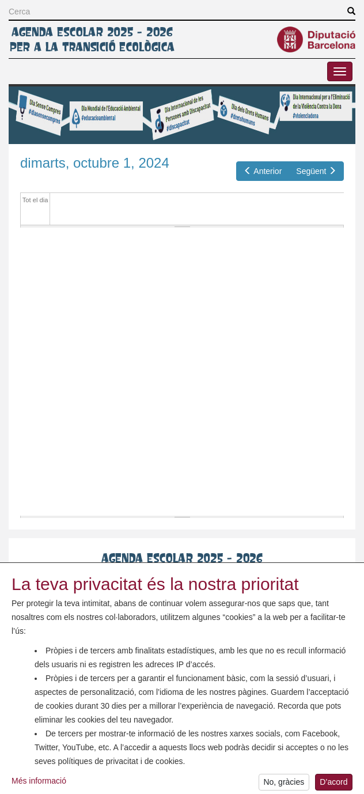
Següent (316, 171)
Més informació (39, 785)
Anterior (263, 171)
